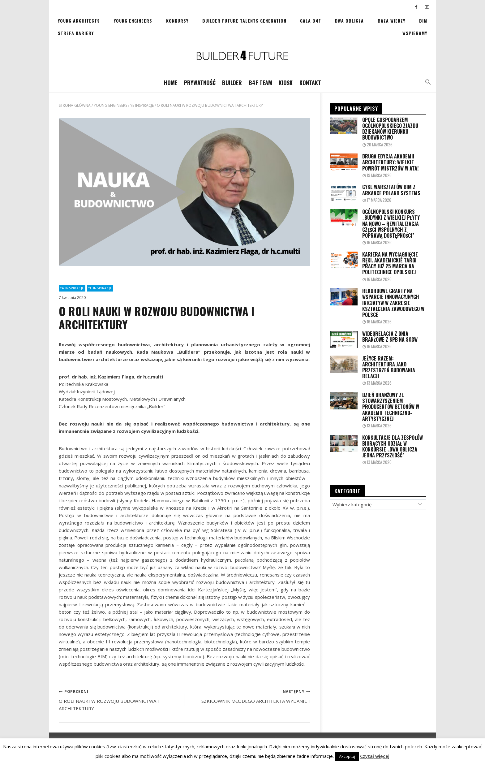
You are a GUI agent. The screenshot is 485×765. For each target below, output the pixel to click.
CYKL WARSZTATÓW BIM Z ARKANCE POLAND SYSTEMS (391, 190)
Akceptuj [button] (347, 756)
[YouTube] (426, 7)
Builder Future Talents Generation (244, 20)
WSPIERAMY (414, 33)
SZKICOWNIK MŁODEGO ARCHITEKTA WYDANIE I (249, 695)
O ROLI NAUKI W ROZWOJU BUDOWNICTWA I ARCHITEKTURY (119, 699)
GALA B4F (310, 20)
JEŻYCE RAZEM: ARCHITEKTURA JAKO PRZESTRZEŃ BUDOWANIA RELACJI (388, 367)
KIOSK (286, 83)
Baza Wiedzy (391, 20)
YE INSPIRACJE (100, 288)
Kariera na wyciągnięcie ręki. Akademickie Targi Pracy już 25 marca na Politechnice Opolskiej (390, 263)
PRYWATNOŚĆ (200, 83)
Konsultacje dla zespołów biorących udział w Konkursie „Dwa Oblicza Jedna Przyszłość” (392, 447)
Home (170, 83)
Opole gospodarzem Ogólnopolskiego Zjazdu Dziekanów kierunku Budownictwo (390, 129)
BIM (423, 20)
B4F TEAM (260, 83)
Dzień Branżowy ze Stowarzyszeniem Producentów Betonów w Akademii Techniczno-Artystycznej (390, 407)
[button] (428, 83)
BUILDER (232, 83)
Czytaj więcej (374, 756)
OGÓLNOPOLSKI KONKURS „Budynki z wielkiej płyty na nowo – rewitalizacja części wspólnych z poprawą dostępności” (391, 224)
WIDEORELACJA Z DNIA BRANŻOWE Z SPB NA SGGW (390, 337)
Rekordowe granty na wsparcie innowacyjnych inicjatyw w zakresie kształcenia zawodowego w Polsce (393, 303)
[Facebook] (416, 7)
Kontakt (310, 83)
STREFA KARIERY (76, 33)
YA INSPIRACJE (72, 288)
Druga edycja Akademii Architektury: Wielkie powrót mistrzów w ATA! (390, 162)
